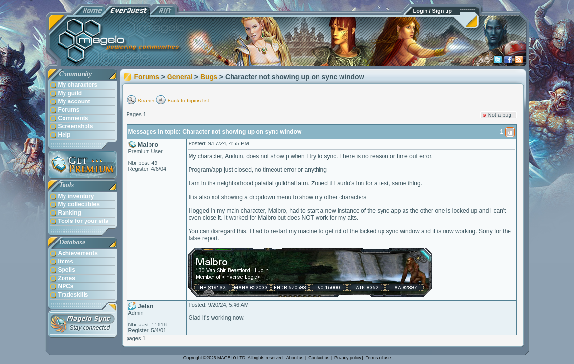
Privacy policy (347, 357)
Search (146, 100)
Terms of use (378, 357)
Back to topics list (188, 100)
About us (295, 357)
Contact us (318, 357)
